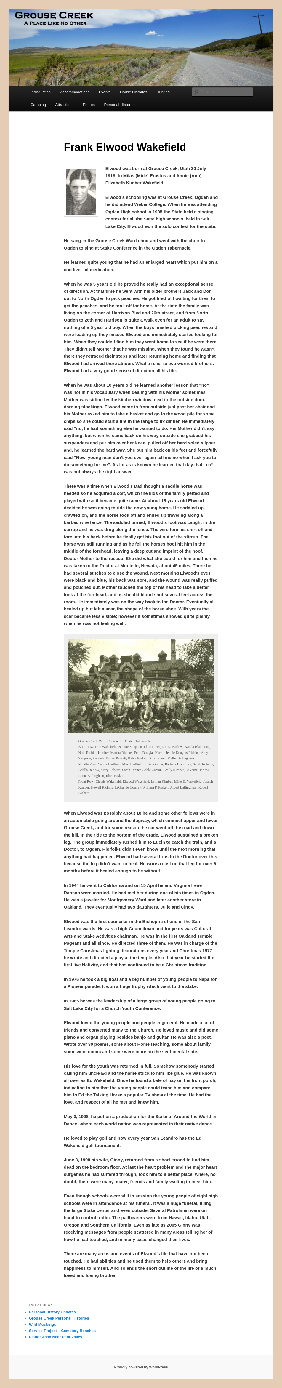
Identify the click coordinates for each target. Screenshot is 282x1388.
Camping (38, 105)
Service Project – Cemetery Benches (62, 1330)
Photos (88, 105)
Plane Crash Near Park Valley (55, 1337)
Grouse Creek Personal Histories (59, 1318)
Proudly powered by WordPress (141, 1367)
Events (105, 92)
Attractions (64, 105)
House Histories (133, 92)
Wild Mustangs (42, 1324)
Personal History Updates (52, 1312)
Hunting (163, 92)
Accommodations (74, 92)
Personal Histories (119, 105)
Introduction (41, 92)
